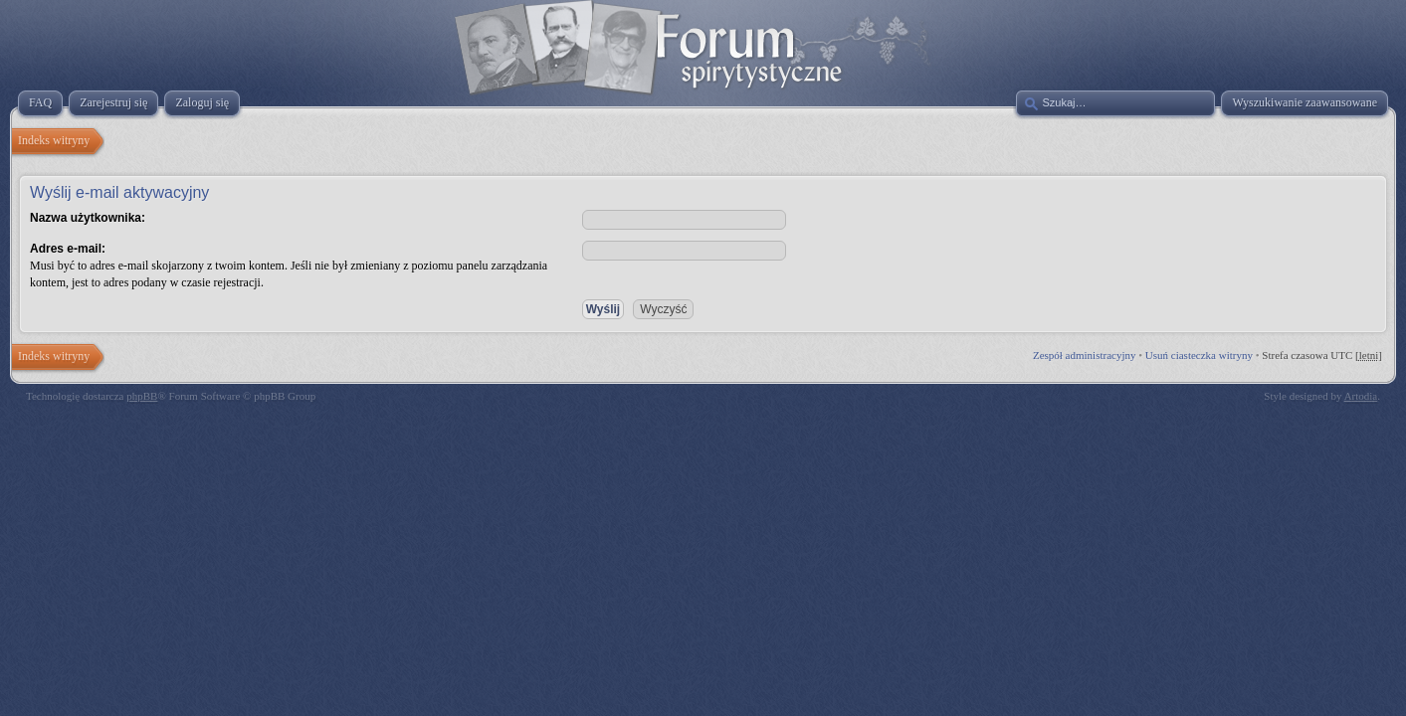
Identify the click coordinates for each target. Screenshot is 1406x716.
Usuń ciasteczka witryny (1199, 355)
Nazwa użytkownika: (87, 218)
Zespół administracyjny (1084, 355)
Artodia (1361, 396)
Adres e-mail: (67, 249)
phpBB (141, 396)
